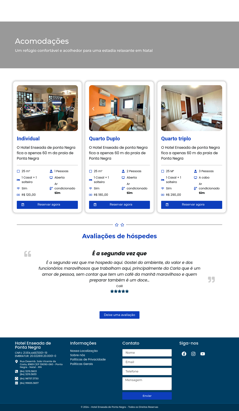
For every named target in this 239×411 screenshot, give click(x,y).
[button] (21, 108)
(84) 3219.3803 (28, 371)
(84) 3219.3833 (28, 374)
